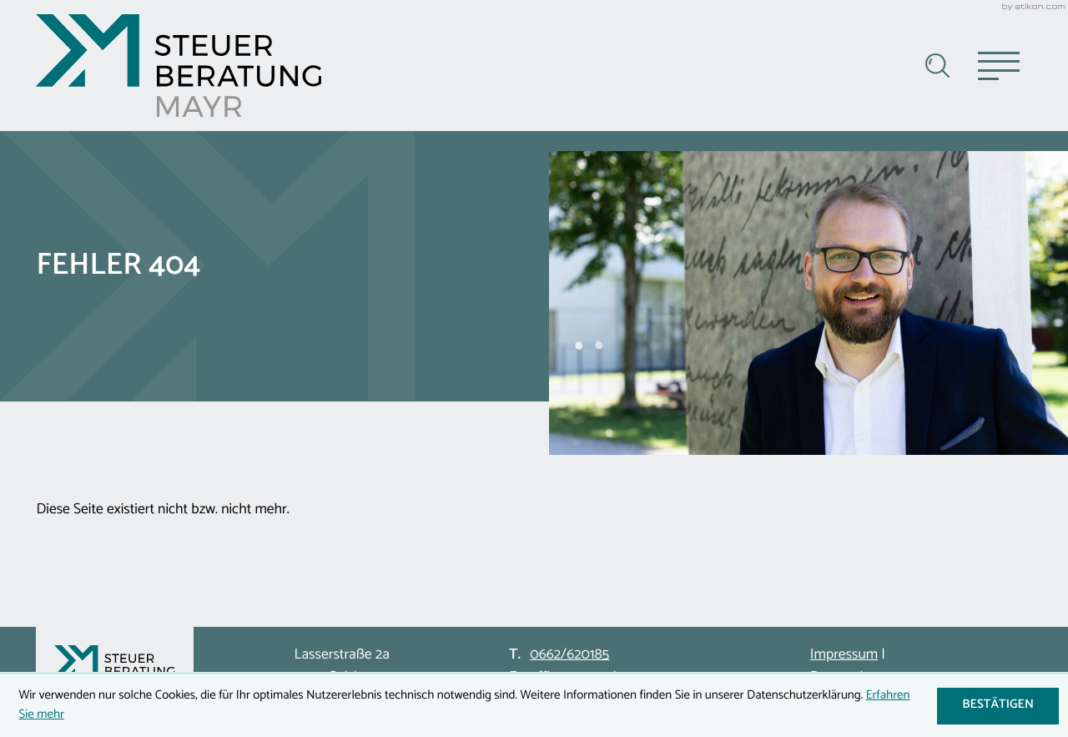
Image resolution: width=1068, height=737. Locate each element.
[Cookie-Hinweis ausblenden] (997, 706)
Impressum (844, 655)
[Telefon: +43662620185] (569, 655)
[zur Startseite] (178, 65)
